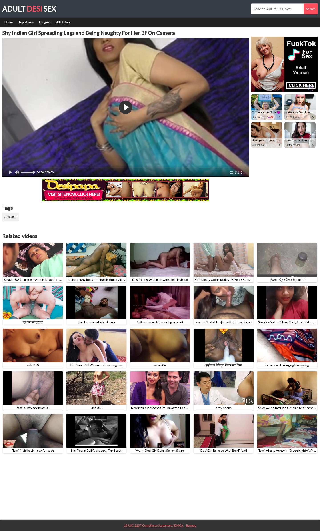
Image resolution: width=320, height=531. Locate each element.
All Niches (63, 22)
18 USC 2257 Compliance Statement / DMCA (153, 525)
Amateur (10, 216)
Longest (45, 22)
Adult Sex (29, 8)
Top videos (26, 22)
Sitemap (191, 525)
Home (8, 22)
